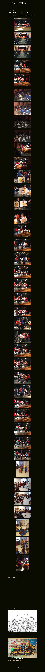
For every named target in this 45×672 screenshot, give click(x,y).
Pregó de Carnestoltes (15, 658)
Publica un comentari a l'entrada (16, 634)
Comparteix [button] (9, 575)
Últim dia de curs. (13, 633)
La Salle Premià (18, 3)
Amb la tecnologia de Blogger (23, 667)
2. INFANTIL (16, 577)
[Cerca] (36, 3)
